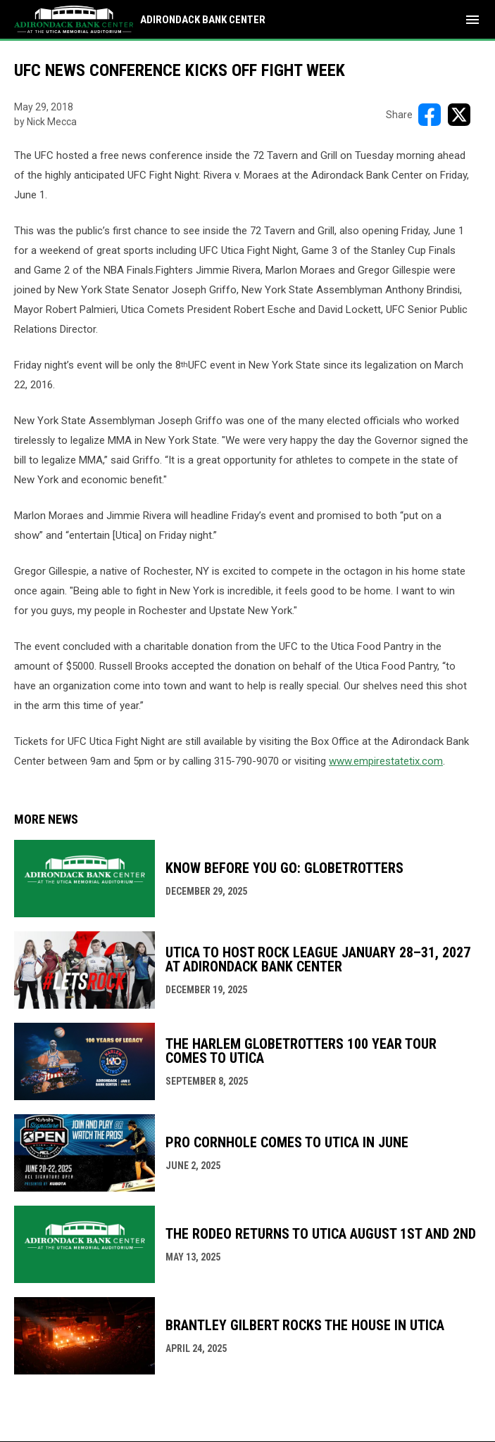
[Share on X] (459, 114)
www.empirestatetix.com (386, 761)
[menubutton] (472, 19)
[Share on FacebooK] (429, 114)
